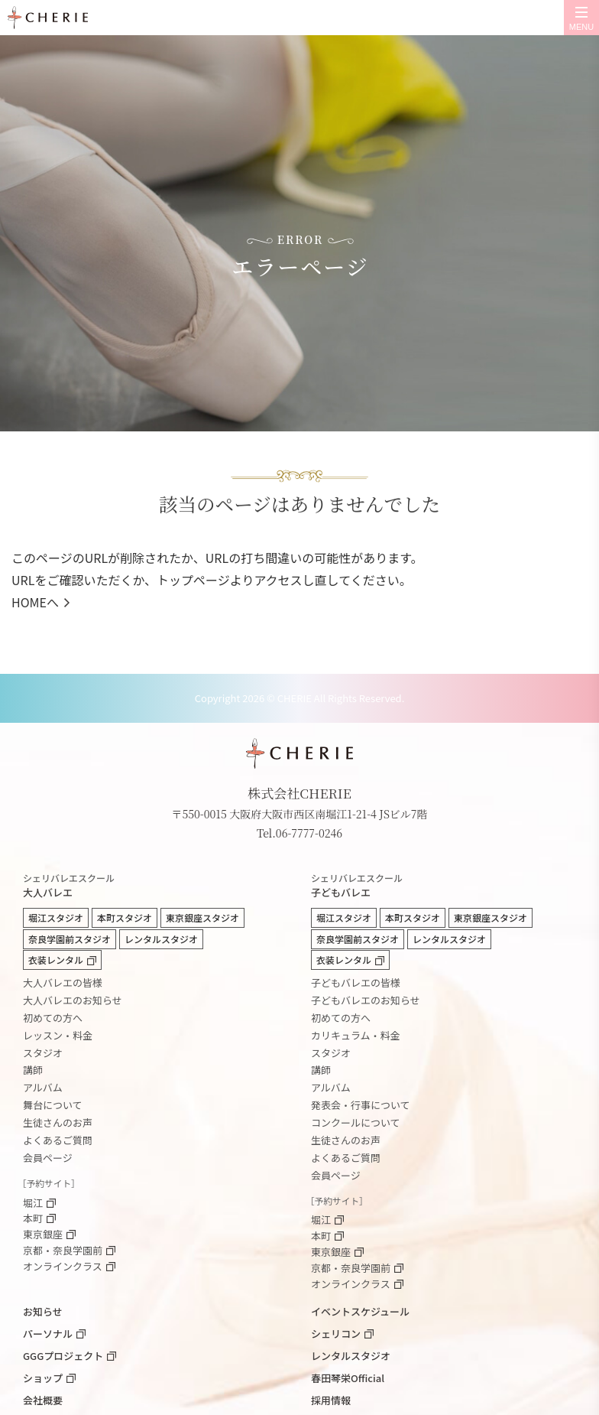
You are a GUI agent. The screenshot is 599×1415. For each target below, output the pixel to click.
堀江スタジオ (55, 917)
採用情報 (331, 1400)
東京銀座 (43, 1234)
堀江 (33, 1203)
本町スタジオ (124, 917)
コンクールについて (355, 1122)
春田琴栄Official (347, 1378)
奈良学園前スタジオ (69, 938)
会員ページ (48, 1157)
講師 (33, 1069)
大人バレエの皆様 (62, 982)
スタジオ (43, 1053)
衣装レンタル (55, 959)
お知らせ (43, 1311)
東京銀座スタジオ (202, 917)
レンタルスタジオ (161, 938)
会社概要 (43, 1400)
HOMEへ (35, 602)
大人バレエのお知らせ (72, 1000)
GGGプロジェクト (63, 1355)
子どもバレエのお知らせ (365, 1000)
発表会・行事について (360, 1105)
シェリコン (336, 1333)
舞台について (53, 1105)
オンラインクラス (62, 1267)
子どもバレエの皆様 (355, 982)
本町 (33, 1218)
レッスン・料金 (57, 1035)
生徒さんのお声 (57, 1122)
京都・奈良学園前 (62, 1250)
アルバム (43, 1087)
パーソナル (48, 1333)
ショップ (43, 1378)
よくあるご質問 (57, 1140)
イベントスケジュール (360, 1311)
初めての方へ (53, 1017)
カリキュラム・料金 (355, 1035)
